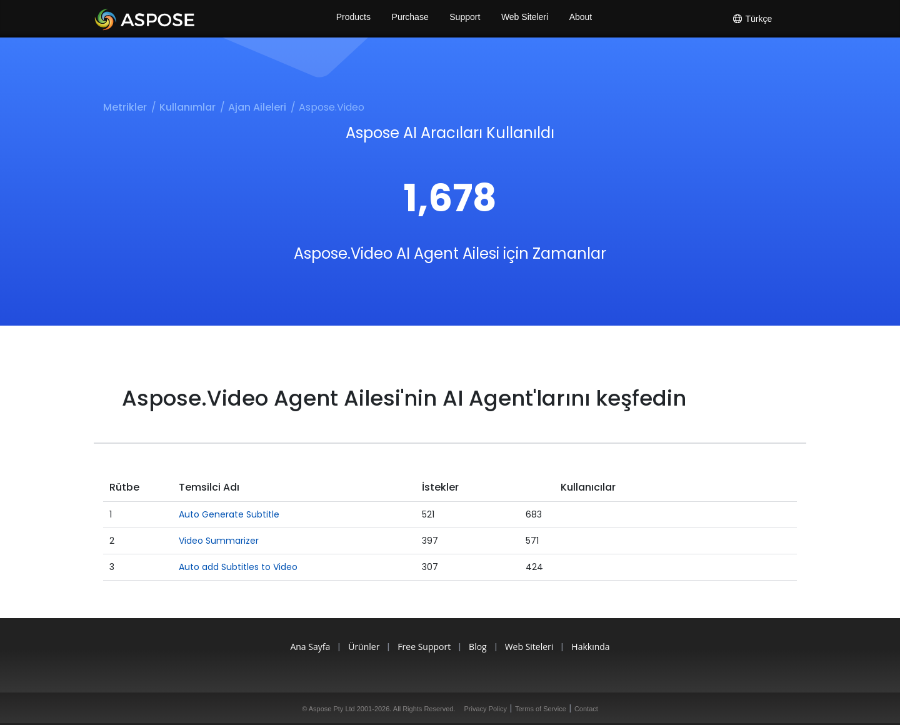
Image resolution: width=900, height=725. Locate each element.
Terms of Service (540, 708)
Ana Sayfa (301, 646)
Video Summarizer (219, 540)
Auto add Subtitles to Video (238, 567)
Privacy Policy (485, 708)
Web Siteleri (525, 19)
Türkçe (752, 18)
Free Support (422, 646)
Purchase (409, 19)
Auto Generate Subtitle (229, 514)
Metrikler (125, 107)
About (582, 19)
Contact (586, 708)
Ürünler (358, 646)
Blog (480, 646)
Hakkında (600, 646)
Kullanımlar (187, 107)
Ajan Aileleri (257, 107)
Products (351, 19)
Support (464, 19)
